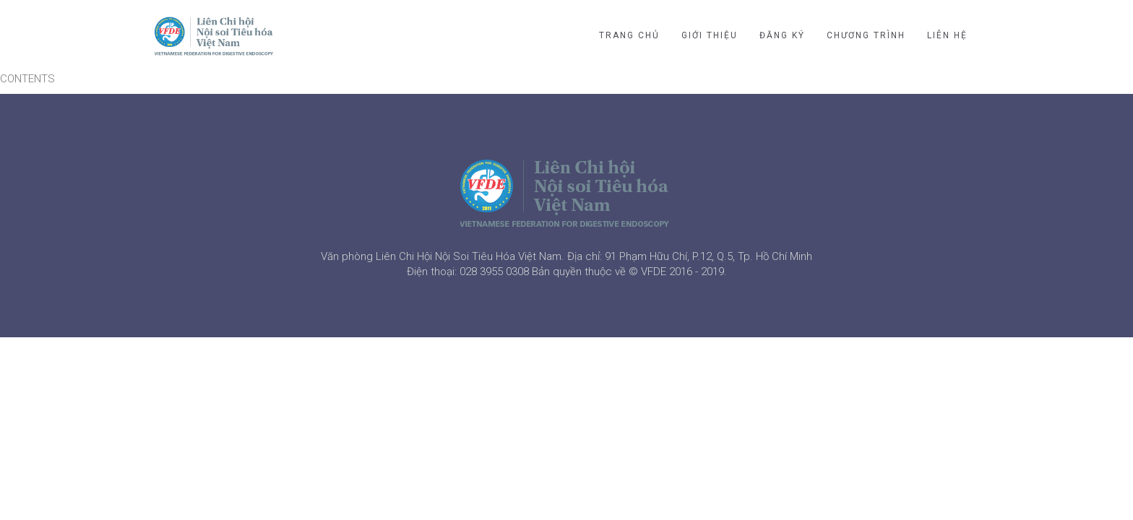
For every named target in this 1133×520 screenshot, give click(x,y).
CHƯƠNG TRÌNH (866, 35)
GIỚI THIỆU (709, 35)
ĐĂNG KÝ (782, 35)
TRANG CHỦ (629, 35)
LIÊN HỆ (947, 35)
